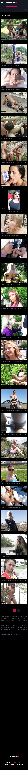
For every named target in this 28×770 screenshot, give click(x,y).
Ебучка (20, 762)
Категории (20, 764)
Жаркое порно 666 (10, 764)
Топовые (7, 17)
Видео (14, 762)
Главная (8, 762)
